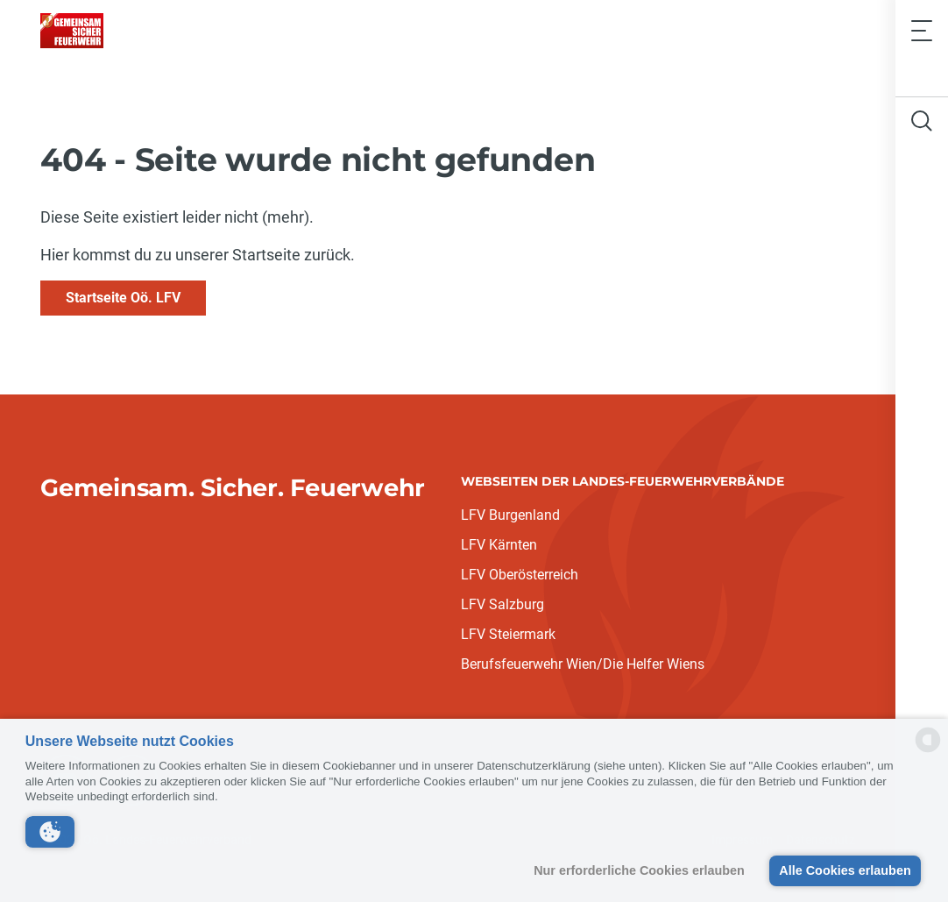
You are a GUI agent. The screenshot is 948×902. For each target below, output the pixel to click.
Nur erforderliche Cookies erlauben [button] (639, 870)
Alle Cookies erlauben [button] (844, 870)
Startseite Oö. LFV (123, 297)
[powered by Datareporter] (928, 751)
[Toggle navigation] (921, 30)
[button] (49, 832)
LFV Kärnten (499, 544)
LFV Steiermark (508, 634)
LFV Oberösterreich (519, 574)
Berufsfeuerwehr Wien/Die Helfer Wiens (582, 664)
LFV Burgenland (510, 515)
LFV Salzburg (502, 604)
